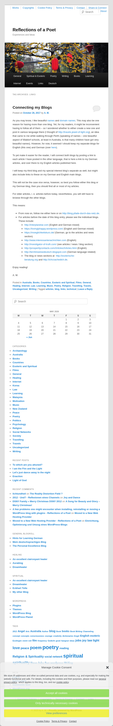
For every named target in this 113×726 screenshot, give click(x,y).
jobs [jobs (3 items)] (78, 640)
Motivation (18, 401)
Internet (17, 83)
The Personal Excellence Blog (29, 545)
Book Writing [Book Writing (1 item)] (76, 631)
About (103, 11)
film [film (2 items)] (34, 640)
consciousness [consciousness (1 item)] (37, 636)
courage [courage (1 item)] (48, 636)
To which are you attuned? (27, 464)
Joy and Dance (72, 497)
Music (50, 286)
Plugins (17, 605)
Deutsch (53, 83)
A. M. (46, 113)
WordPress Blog (22, 613)
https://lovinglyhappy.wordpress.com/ (43, 228)
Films (79, 282)
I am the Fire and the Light (27, 468)
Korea (16, 385)
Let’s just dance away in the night (31, 472)
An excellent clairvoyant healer (30, 559)
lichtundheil (19, 493)
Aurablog (18, 563)
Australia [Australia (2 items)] (35, 631)
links (63, 289)
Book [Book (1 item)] (58, 631)
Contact (73, 721)
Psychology (19, 424)
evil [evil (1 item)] (30, 641)
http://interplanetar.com (36, 224)
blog (57, 289)
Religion (66, 286)
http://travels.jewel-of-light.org (73, 132)
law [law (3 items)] (89, 640)
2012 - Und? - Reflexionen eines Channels (36, 497)
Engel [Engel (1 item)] (76, 636)
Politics (17, 420)
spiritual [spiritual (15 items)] (73, 656)
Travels (87, 286)
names (51, 120)
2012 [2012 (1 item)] (15, 631)
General (17, 76)
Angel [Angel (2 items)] (21, 631)
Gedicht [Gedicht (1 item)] (51, 641)
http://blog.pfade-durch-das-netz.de (80, 213)
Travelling (77, 286)
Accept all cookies (56, 693)
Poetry (53, 76)
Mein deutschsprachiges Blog (29, 542)
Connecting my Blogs (32, 107)
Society (17, 435)
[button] (107, 667)
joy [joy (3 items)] (84, 640)
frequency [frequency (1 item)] (42, 641)
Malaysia (17, 397)
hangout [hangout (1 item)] (65, 641)
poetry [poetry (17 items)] (50, 647)
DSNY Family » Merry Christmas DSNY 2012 (37, 501)
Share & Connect (97, 7)
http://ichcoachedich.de (55, 259)
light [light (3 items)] (96, 640)
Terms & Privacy (59, 721)
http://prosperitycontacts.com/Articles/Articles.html (50, 248)
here (53, 147)
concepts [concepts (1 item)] (25, 636)
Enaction (18, 476)
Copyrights (28, 7)
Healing (16, 286)
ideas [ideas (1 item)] (72, 641)
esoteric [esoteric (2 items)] (95, 635)
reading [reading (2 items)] (64, 648)
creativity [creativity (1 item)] (57, 636)
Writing (65, 76)
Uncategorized (20, 289)
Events (29, 83)
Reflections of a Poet (34, 29)
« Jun (29, 337)
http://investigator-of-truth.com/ (40, 244)
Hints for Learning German (28, 538)
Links (40, 83)
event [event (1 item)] (25, 641)
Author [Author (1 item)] (45, 631)
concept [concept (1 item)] (16, 636)
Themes (17, 609)
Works (15, 7)
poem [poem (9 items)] (36, 647)
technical (71, 289)
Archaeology (20, 350)
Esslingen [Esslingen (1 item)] (17, 641)
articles (49, 289)
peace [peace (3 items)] (25, 648)
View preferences (56, 713)
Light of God (20, 480)
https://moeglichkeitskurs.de (38, 232)
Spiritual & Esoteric (36, 76)
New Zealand (20, 408)
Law (33, 286)
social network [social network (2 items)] (53, 656)
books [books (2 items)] (66, 631)
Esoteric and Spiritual (63, 282)
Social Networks (22, 432)
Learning (89, 76)
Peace (16, 412)
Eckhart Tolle (20, 588)
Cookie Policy (43, 721)
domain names (67, 120)
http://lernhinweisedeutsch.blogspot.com (45, 252)
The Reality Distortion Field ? (46, 493)
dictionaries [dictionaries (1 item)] (67, 636)
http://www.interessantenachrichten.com (45, 240)
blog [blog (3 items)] (52, 631)
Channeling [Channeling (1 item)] (88, 631)
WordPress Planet (23, 617)
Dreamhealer (20, 567)
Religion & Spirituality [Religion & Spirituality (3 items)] (28, 656)
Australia (27, 282)
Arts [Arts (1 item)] (27, 631)
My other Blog (20, 592)
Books (77, 76)
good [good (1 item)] (58, 641)
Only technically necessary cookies (56, 703)
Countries (46, 282)
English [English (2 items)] (84, 635)
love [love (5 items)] (16, 648)
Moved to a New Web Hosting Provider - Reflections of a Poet (47, 520)
